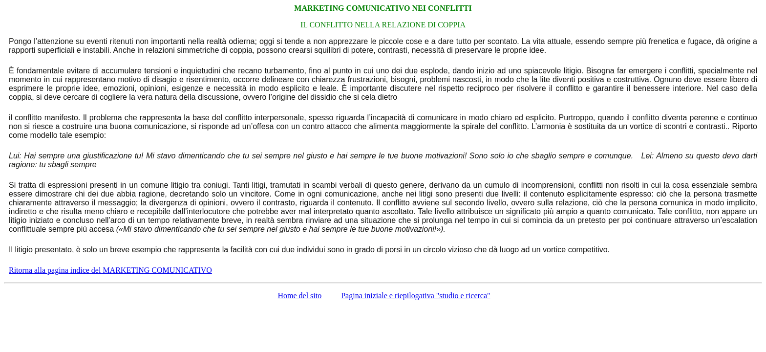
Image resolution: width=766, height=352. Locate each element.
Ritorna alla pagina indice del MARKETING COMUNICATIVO (110, 270)
